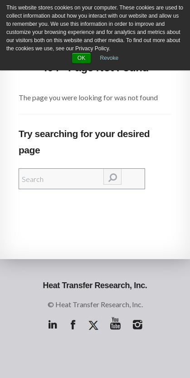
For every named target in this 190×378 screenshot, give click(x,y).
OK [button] (81, 58)
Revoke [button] (109, 58)
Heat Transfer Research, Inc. (95, 285)
